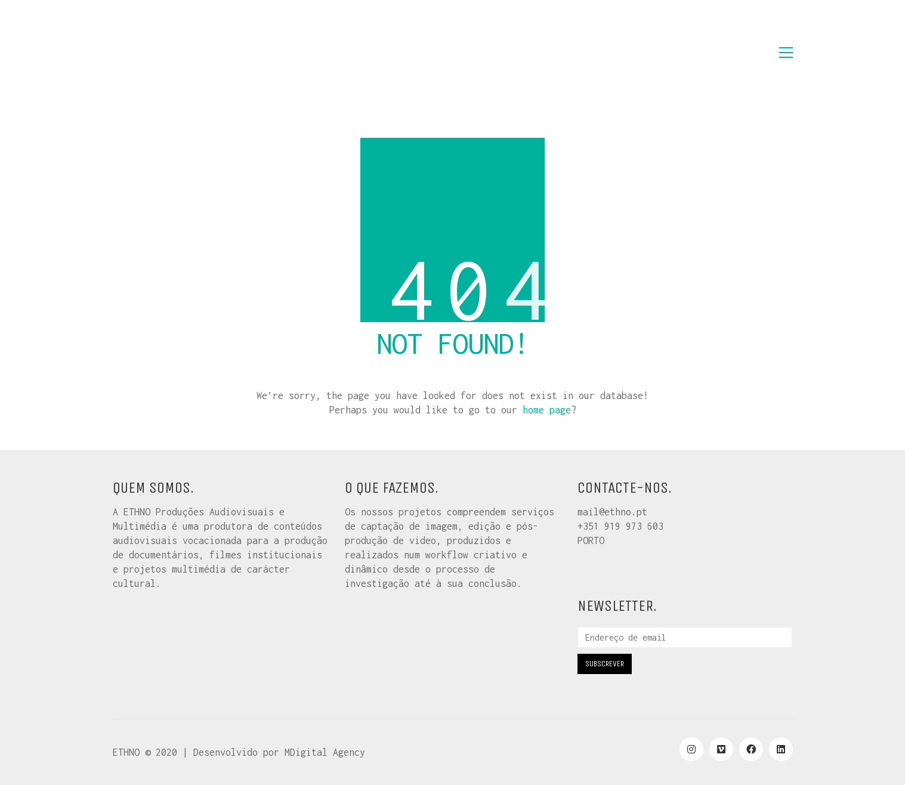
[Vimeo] (721, 749)
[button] (786, 52)
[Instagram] (691, 749)
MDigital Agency (325, 752)
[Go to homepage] (172, 52)
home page (547, 409)
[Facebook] (751, 749)
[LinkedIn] (781, 749)
